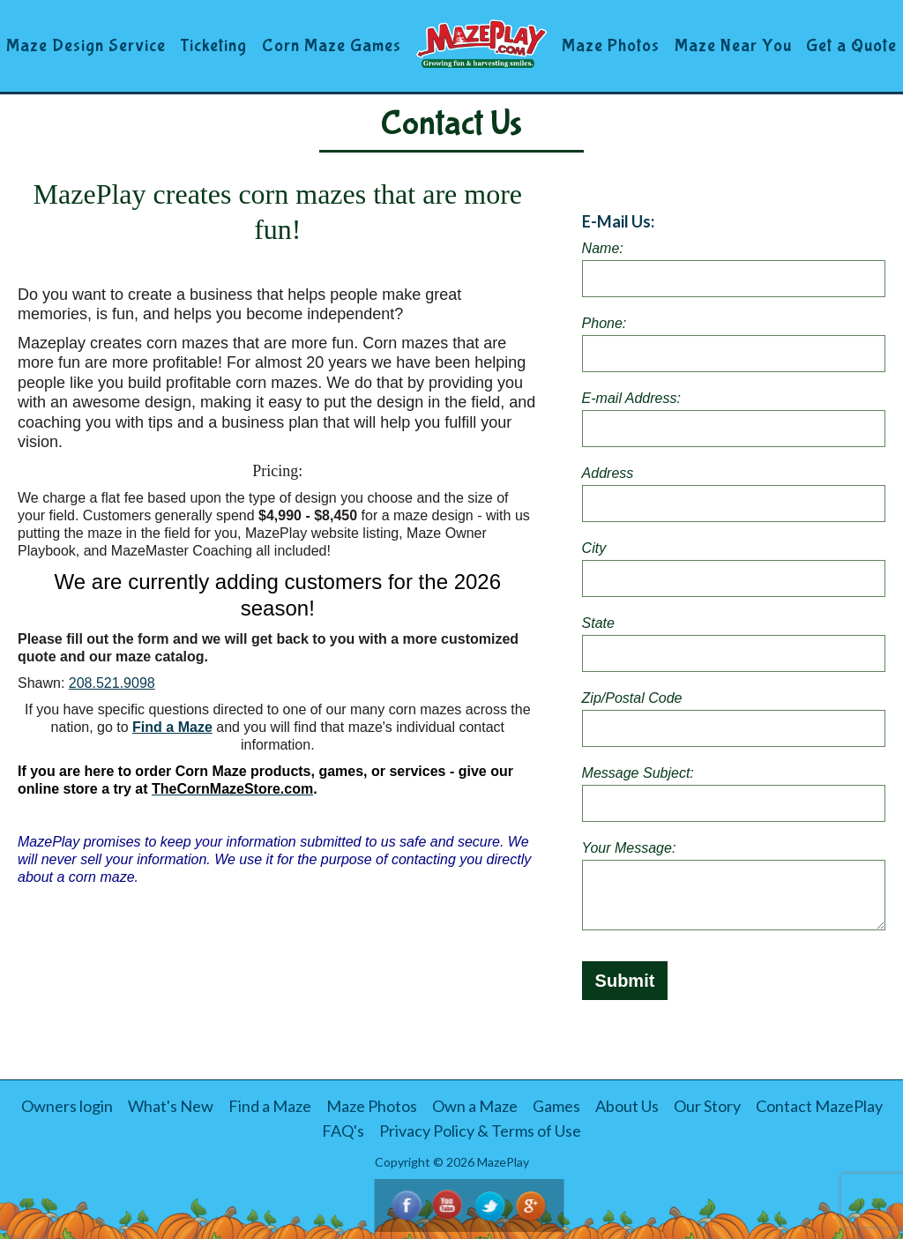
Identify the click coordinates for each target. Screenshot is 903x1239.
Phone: (604, 323)
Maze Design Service (86, 45)
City (594, 548)
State (598, 623)
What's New (170, 1106)
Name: (602, 248)
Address (608, 473)
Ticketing (213, 45)
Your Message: (629, 847)
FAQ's (343, 1130)
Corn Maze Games (331, 45)
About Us (627, 1106)
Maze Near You (733, 45)
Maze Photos (611, 45)
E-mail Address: (631, 398)
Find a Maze (172, 727)
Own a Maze (475, 1106)
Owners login (67, 1106)
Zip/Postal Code (632, 697)
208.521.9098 (112, 682)
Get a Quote (851, 45)
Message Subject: (638, 772)
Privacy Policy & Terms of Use (480, 1130)
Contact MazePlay (819, 1106)
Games (556, 1106)
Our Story (707, 1106)
